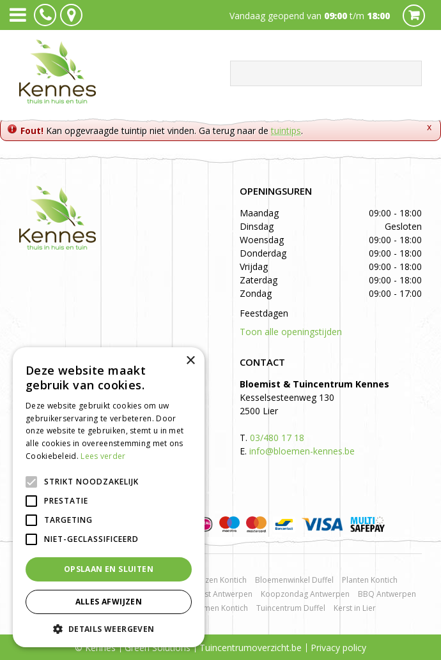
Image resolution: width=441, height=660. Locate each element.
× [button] (190, 361)
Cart (414, 15)
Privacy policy (338, 647)
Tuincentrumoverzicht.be (250, 647)
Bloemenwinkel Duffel (294, 579)
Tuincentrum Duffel (290, 608)
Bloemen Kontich (217, 608)
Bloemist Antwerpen (215, 594)
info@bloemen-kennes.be (302, 451)
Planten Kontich (370, 579)
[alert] (109, 497)
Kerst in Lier (355, 608)
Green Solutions (157, 647)
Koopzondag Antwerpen (305, 594)
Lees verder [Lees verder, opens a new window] (103, 456)
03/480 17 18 (277, 437)
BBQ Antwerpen (387, 594)
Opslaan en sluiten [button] (108, 569)
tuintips (286, 130)
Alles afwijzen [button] (109, 601)
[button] (109, 628)
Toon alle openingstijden (291, 332)
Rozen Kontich (221, 579)
